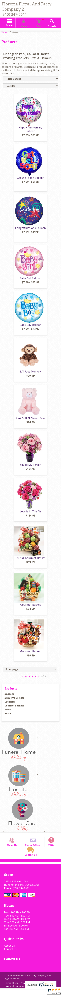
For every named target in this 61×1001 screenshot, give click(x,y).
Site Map (36, 999)
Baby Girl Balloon (30, 283)
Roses (8, 718)
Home (4, 32)
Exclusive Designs (14, 702)
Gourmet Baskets (14, 710)
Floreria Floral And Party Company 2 (27, 7)
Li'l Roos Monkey (30, 376)
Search (47, 26)
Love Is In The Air (30, 516)
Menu (14, 25)
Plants (8, 714)
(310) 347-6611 (14, 14)
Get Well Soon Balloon (30, 182)
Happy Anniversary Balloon (30, 134)
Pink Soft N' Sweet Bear (30, 423)
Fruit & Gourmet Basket (30, 563)
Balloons (9, 698)
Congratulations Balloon (30, 233)
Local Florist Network (17, 999)
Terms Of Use (12, 996)
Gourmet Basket (30, 609)
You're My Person (30, 469)
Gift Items (10, 706)
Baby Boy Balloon (30, 330)
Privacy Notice (30, 996)
